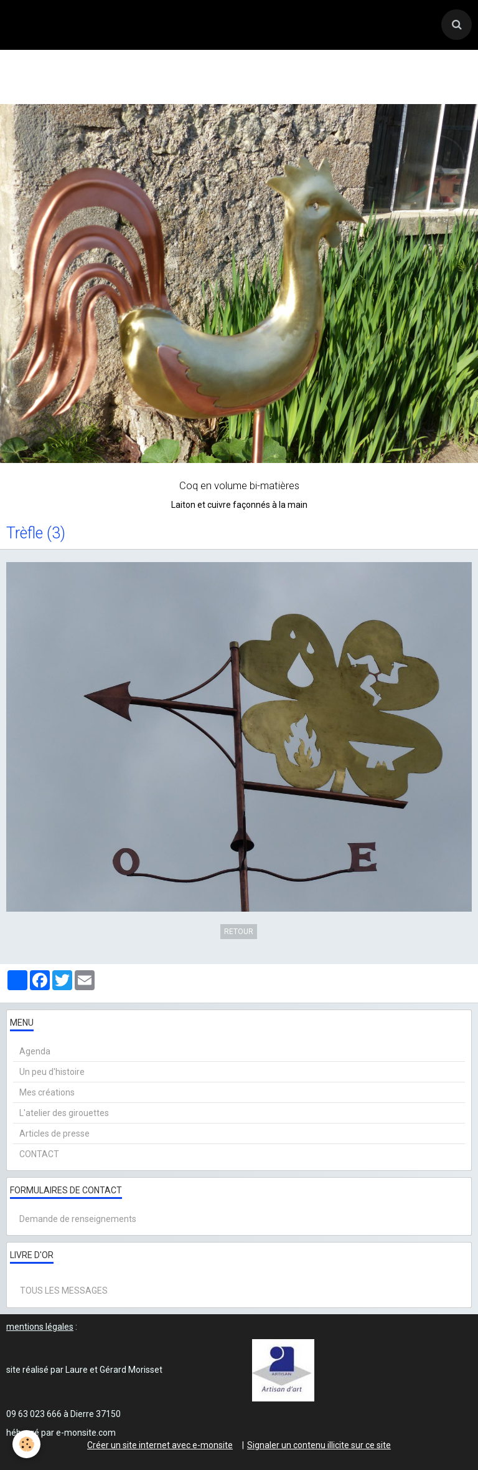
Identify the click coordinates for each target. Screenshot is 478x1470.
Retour (238, 931)
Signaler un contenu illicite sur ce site (319, 1445)
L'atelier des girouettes (64, 1113)
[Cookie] (26, 1444)
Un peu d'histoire (52, 1072)
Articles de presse (54, 1133)
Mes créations (47, 1092)
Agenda (34, 1051)
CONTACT (39, 1154)
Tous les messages (64, 1291)
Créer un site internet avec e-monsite (160, 1445)
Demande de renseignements (77, 1219)
